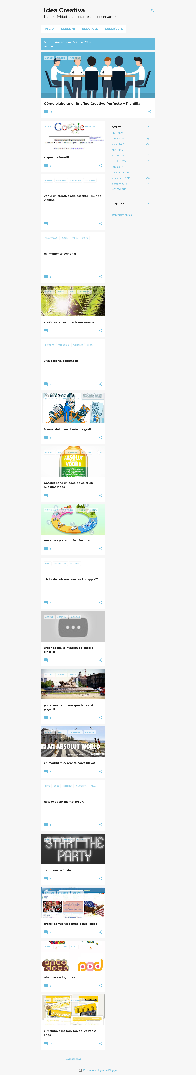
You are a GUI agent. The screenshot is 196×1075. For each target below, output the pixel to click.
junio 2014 (118, 166)
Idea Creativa (64, 10)
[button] (150, 112)
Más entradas (73, 1059)
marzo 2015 (119, 155)
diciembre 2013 (121, 172)
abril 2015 (117, 149)
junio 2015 (118, 138)
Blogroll (89, 28)
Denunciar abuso (122, 214)
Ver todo (49, 46)
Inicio (48, 28)
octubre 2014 (119, 161)
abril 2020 (118, 133)
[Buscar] (153, 11)
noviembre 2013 (121, 178)
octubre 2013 (119, 183)
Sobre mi (67, 28)
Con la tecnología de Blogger (98, 1070)
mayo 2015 (118, 144)
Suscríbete (113, 28)
